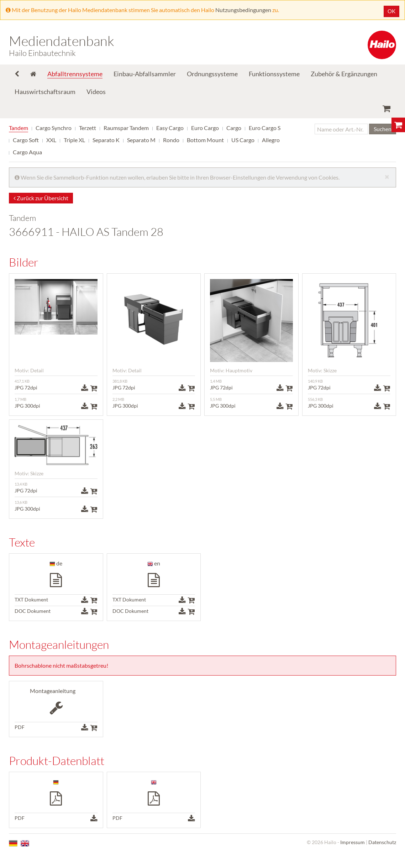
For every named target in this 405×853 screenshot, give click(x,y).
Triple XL (74, 139)
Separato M (141, 139)
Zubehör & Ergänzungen (344, 74)
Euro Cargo (205, 127)
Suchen (382, 128)
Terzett (87, 127)
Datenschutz (382, 842)
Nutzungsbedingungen (243, 9)
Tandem (18, 127)
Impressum (352, 842)
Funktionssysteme (274, 74)
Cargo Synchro (54, 127)
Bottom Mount (205, 139)
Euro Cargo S (264, 127)
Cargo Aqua (27, 152)
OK (391, 11)
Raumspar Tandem (126, 127)
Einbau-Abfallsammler (145, 74)
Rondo (171, 139)
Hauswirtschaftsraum (45, 91)
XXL (51, 139)
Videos (96, 91)
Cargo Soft (26, 139)
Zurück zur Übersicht (41, 198)
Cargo (233, 127)
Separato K (106, 139)
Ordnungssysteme (212, 74)
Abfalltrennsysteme (74, 74)
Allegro (271, 139)
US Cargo (242, 139)
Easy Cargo (170, 127)
